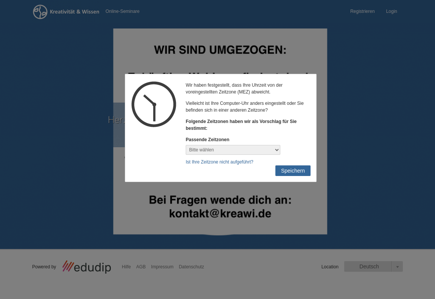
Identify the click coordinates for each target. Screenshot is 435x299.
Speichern (293, 171)
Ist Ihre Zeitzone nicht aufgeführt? (219, 162)
